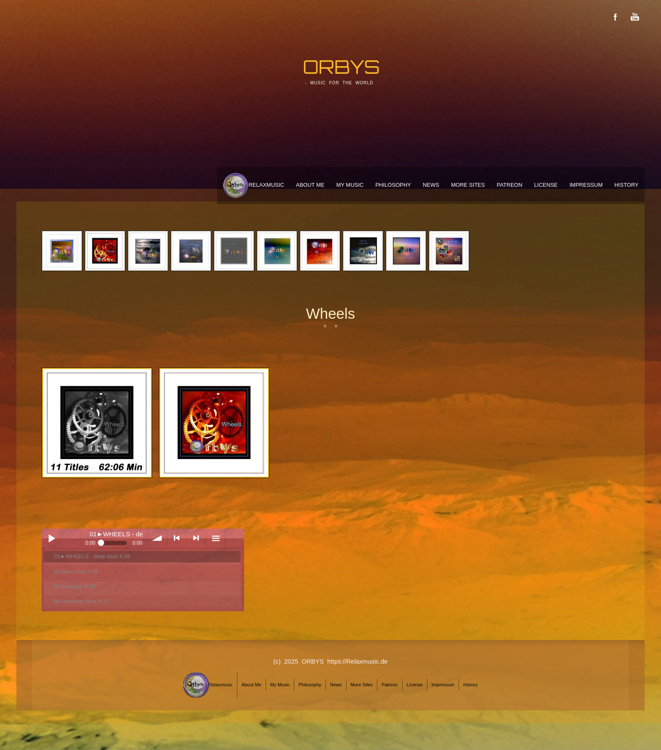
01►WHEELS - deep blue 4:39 (92, 556)
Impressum (586, 185)
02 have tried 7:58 (76, 571)
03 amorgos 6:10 (74, 586)
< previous (176, 538)
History (626, 185)
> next (196, 538)
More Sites (468, 185)
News (431, 185)
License (546, 185)
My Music (350, 185)
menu (215, 538)
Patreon (509, 185)
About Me (310, 185)
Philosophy (393, 185)
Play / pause (51, 538)
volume (157, 538)
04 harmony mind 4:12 (81, 601)
